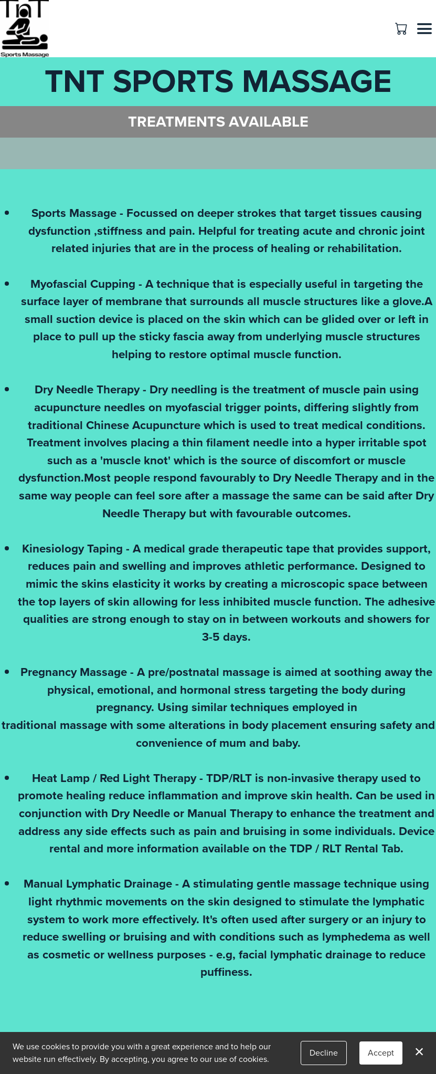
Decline (324, 1053)
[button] (402, 28)
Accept (381, 1053)
